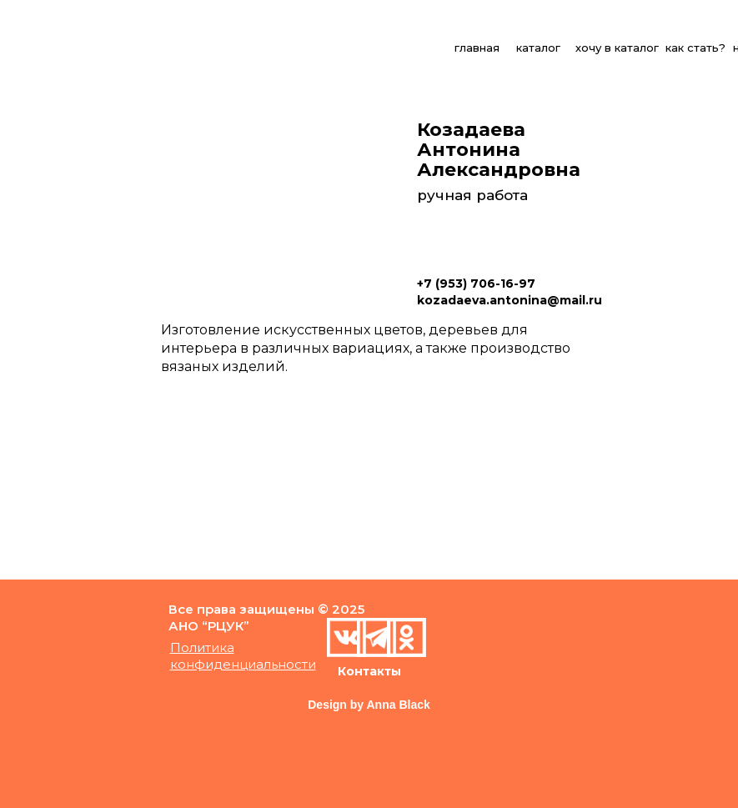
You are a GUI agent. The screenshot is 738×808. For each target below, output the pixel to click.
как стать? (695, 47)
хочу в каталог (617, 47)
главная (477, 47)
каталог (538, 47)
